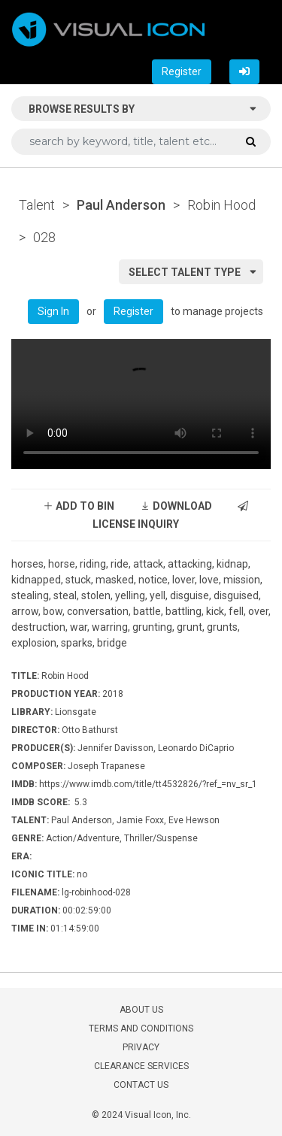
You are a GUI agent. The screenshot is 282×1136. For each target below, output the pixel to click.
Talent (37, 205)
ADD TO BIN (78, 506)
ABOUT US (141, 1009)
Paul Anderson (121, 205)
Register (182, 71)
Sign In (53, 311)
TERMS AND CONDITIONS (141, 1028)
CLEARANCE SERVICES (141, 1066)
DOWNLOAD (176, 506)
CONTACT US (141, 1085)
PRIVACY (141, 1047)
